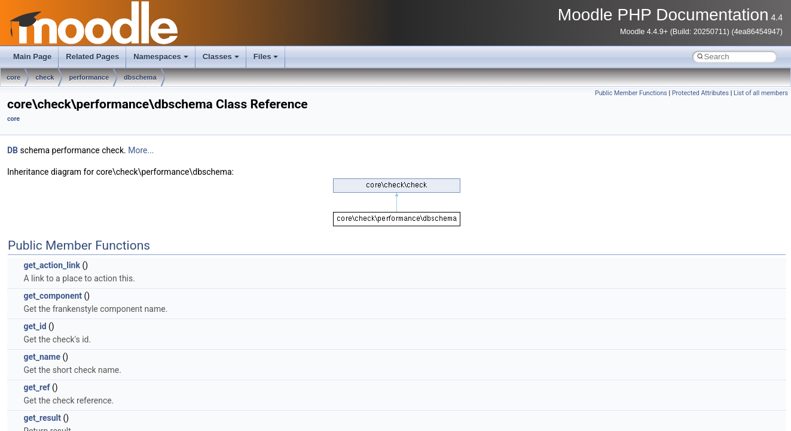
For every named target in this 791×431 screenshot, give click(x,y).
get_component (52, 296)
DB (12, 150)
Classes (221, 56)
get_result (42, 418)
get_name (41, 357)
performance (89, 77)
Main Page (32, 56)
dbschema (140, 77)
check (44, 77)
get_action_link (51, 265)
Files (266, 56)
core (13, 77)
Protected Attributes (700, 93)
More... (141, 150)
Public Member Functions (631, 93)
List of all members (761, 93)
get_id (34, 326)
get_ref (36, 387)
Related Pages (92, 56)
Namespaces (160, 56)
